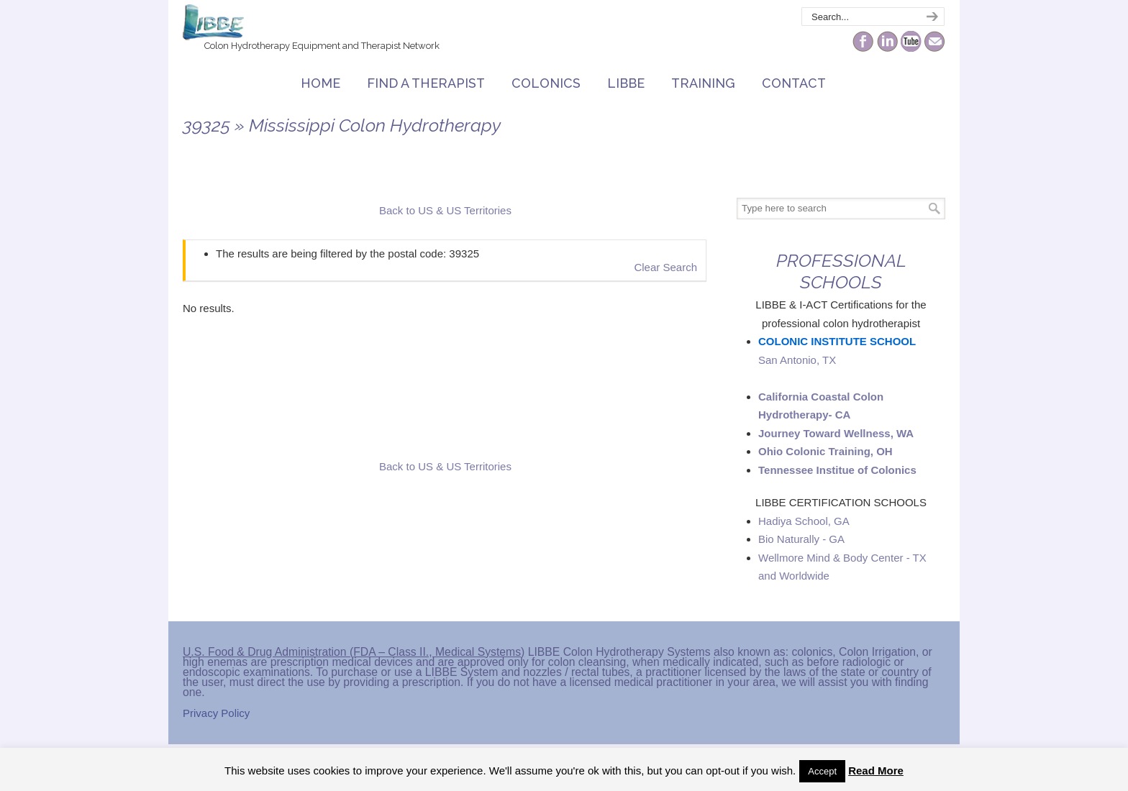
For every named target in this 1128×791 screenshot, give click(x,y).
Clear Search (665, 267)
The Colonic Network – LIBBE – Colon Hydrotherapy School (213, 22)
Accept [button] (822, 771)
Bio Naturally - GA (801, 539)
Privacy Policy (216, 713)
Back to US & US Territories (445, 210)
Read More (876, 770)
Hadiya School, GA (804, 521)
